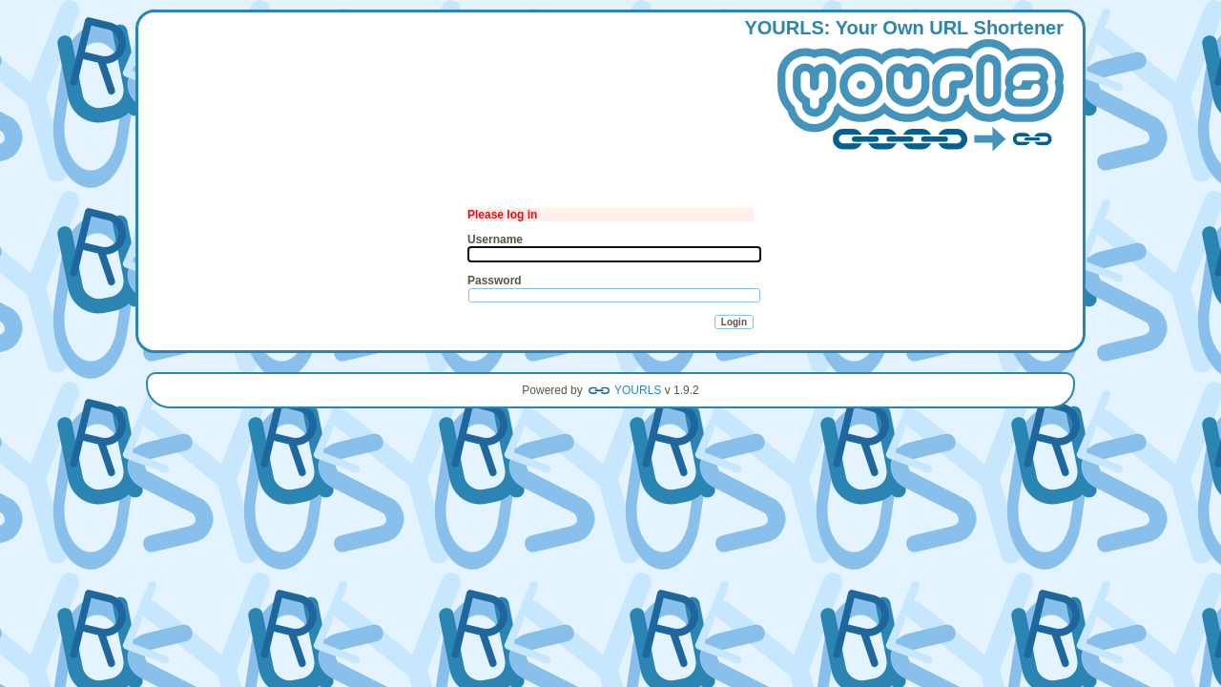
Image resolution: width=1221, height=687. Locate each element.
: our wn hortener (904, 86)
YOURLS (637, 390)
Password (494, 280)
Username (495, 239)
